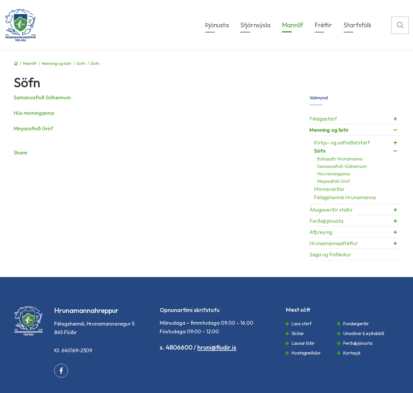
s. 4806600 (176, 347)
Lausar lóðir (303, 343)
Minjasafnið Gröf (33, 128)
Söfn (81, 63)
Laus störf (301, 323)
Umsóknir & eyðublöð (363, 333)
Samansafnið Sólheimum (42, 97)
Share (20, 152)
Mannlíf (29, 63)
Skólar (297, 333)
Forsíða (16, 63)
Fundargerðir (356, 323)
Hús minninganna (34, 113)
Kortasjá (351, 353)
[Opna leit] (400, 25)
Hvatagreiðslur (306, 353)
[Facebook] (61, 370)
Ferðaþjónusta (357, 343)
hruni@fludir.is (216, 347)
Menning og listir (56, 63)
